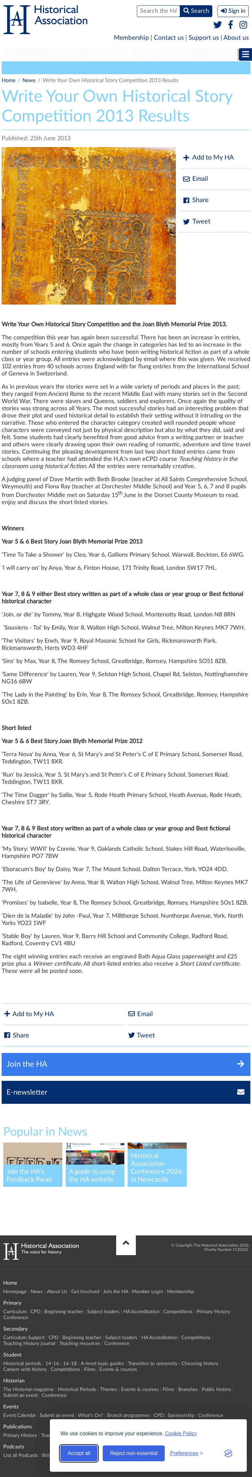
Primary (21, 54)
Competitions (178, 1311)
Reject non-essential (134, 1453)
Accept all (79, 1453)
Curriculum (15, 1311)
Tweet (196, 221)
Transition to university (153, 1363)
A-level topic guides (102, 1363)
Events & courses (118, 1369)
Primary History (213, 1311)
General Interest (55, 67)
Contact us (169, 38)
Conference (15, 1317)
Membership (131, 38)
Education (95, 67)
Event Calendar (19, 1415)
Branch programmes (128, 1415)
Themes (108, 1389)
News (28, 80)
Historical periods (22, 1363)
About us (236, 38)
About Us (57, 1291)
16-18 (70, 1363)
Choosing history (200, 1363)
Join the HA (115, 1291)
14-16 (52, 1363)
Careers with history (25, 1369)
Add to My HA (208, 157)
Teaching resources (79, 1343)
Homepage (15, 1291)
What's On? (90, 1415)
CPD (35, 1311)
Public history (216, 1389)
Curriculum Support (24, 1337)
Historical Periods (77, 1389)
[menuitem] (21, 54)
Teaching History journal (29, 1343)
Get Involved (85, 1291)
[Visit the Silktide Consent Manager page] (228, 1453)
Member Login (147, 1291)
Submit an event (20, 1395)
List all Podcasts (20, 1455)
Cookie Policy (181, 1433)
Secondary (66, 54)
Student (110, 54)
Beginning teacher (63, 1311)
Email (195, 179)
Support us (204, 38)
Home (8, 80)
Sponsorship (181, 1415)
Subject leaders (103, 1311)
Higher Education (165, 54)
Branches (188, 1389)
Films (89, 1369)
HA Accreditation (141, 1311)
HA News (16, 67)
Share (195, 200)
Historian (222, 54)
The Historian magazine (28, 1389)
